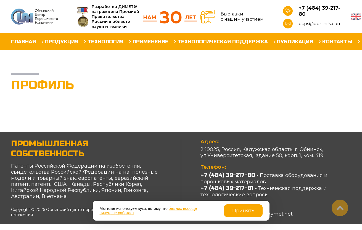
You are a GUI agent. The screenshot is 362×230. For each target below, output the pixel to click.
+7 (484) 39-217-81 (226, 188)
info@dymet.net (273, 214)
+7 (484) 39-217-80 (319, 11)
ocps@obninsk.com (320, 23)
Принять (243, 211)
